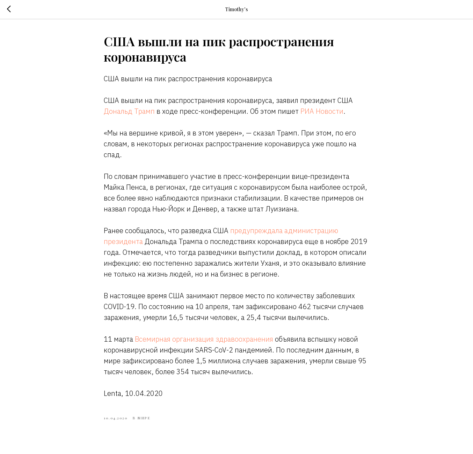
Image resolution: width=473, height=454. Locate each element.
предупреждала (256, 230)
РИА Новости (321, 111)
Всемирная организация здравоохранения (204, 339)
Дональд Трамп (129, 111)
